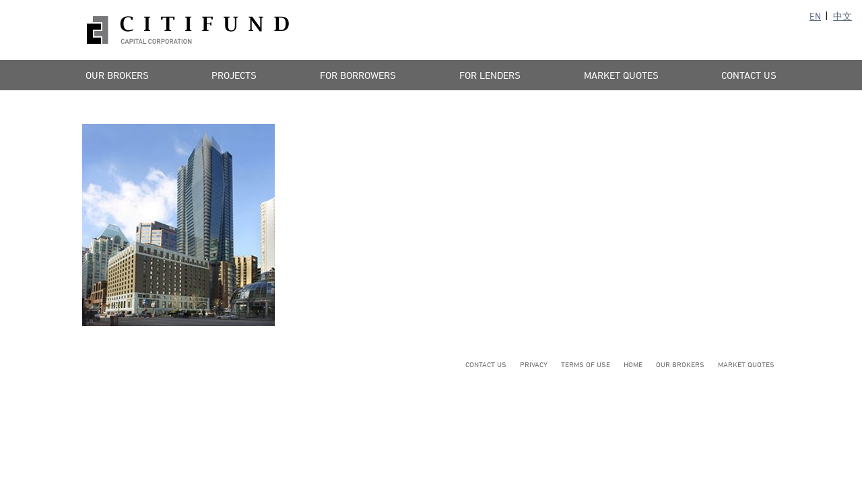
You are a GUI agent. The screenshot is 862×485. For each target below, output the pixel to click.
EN (815, 16)
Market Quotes (621, 75)
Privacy (534, 364)
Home (633, 364)
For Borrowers (358, 75)
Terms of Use (585, 364)
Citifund (188, 30)
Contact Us (748, 75)
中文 (842, 16)
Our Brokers (117, 75)
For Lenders (490, 75)
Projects (234, 75)
